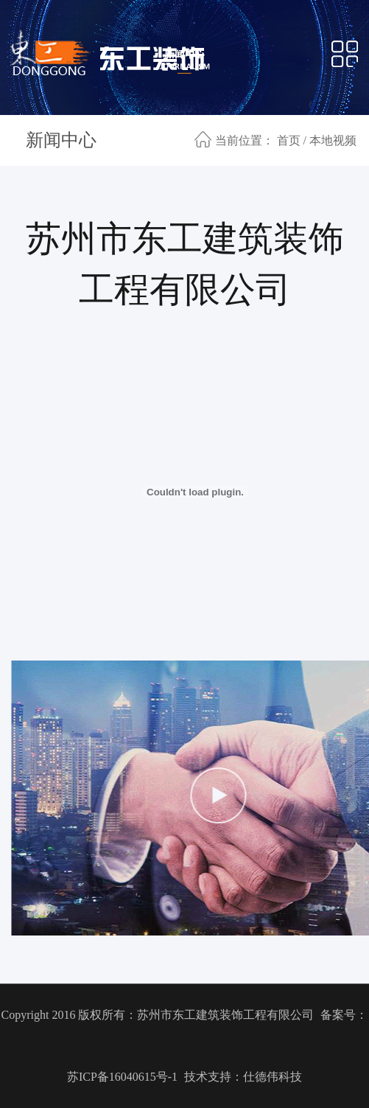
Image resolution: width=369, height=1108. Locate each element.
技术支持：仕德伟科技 (243, 1076)
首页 (289, 140)
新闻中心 (61, 140)
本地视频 (332, 140)
